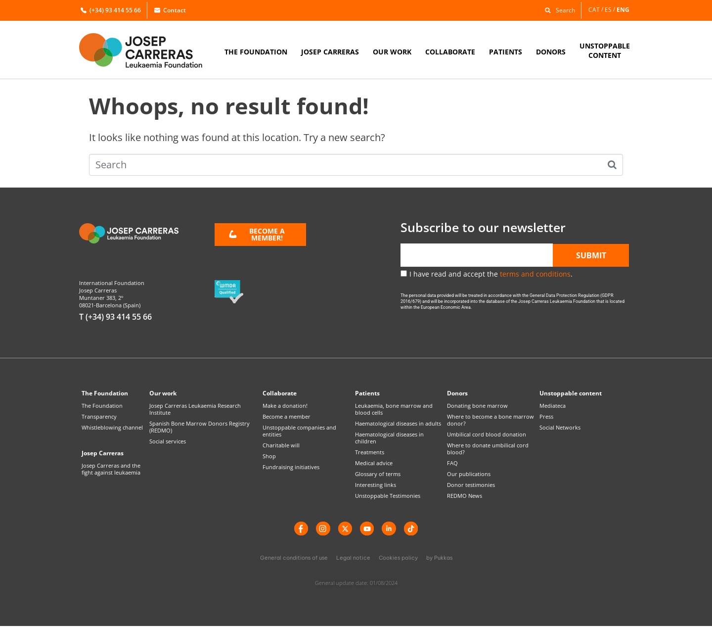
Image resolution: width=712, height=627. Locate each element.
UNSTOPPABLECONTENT (604, 50)
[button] (557, 9)
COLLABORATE (450, 51)
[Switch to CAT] (596, 9)
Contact (170, 10)
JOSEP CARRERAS (330, 51)
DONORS (551, 51)
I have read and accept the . (491, 274)
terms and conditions (535, 274)
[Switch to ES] (611, 9)
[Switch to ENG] (624, 9)
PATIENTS (505, 51)
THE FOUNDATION (255, 51)
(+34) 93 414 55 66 (111, 10)
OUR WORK (392, 51)
